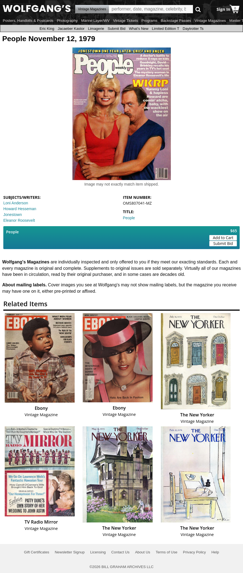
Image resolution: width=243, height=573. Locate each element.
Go (198, 9)
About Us (142, 552)
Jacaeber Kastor (71, 29)
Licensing (98, 552)
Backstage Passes (176, 21)
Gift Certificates (36, 552)
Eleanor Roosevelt (19, 220)
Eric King (47, 29)
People (129, 218)
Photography (67, 21)
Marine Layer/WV (95, 21)
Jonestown (12, 214)
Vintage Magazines (210, 21)
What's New (138, 29)
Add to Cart (223, 237)
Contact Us (120, 552)
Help (215, 552)
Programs (150, 21)
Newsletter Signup (70, 552)
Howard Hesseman (19, 209)
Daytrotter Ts (193, 29)
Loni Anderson (15, 203)
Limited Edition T (165, 29)
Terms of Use (166, 552)
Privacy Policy (194, 552)
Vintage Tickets (125, 21)
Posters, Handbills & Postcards (28, 21)
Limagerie (96, 29)
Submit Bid (116, 29)
